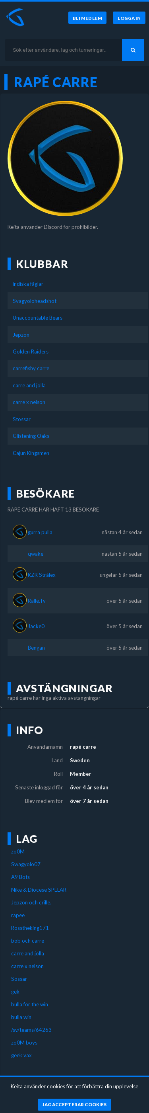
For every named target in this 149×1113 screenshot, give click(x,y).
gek (15, 991)
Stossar (22, 419)
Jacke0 (36, 626)
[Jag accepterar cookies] (74, 1105)
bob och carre (27, 940)
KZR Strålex (42, 575)
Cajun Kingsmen (31, 453)
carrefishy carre (31, 368)
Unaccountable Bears (37, 317)
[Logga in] (129, 18)
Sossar (19, 979)
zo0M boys (24, 1042)
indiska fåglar (28, 284)
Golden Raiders (30, 351)
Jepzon (21, 335)
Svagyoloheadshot (34, 301)
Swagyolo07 (26, 864)
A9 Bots (20, 877)
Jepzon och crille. (31, 902)
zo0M (18, 851)
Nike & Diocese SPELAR (38, 889)
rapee (18, 915)
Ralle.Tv (37, 601)
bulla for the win (29, 1004)
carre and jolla (29, 385)
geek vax (21, 1055)
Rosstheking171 (30, 928)
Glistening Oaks (31, 436)
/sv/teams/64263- (32, 1030)
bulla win (21, 1017)
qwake (35, 554)
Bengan (36, 647)
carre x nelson (29, 402)
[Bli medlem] (86, 18)
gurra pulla (40, 532)
